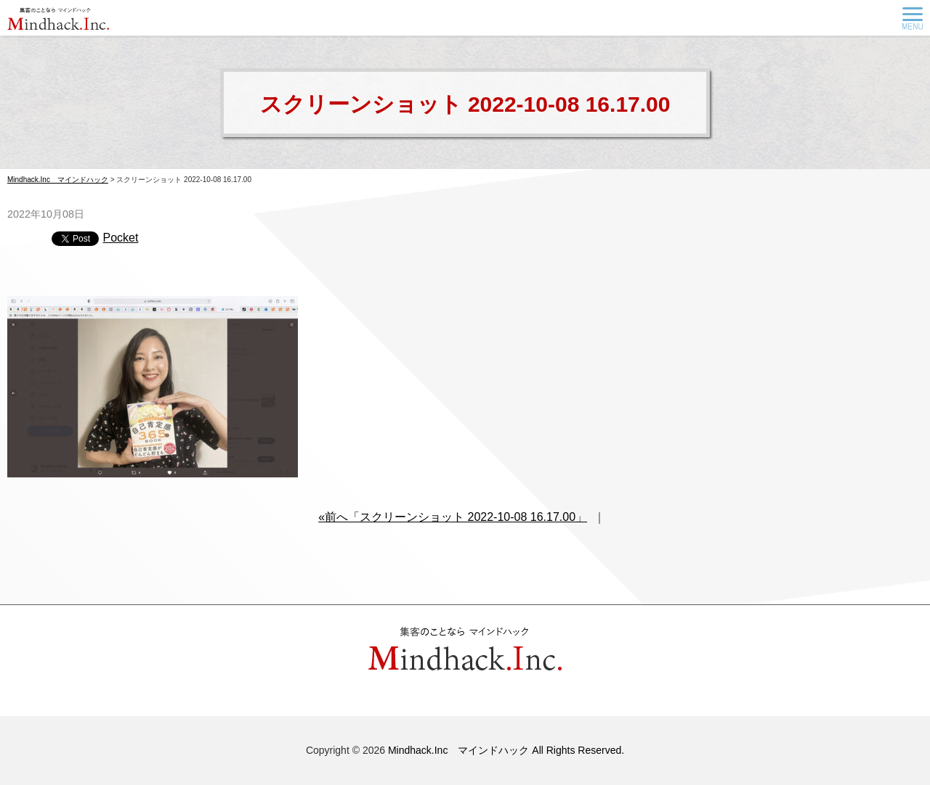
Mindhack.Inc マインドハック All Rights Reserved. (506, 750)
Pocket (120, 237)
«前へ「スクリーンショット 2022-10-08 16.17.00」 (452, 517)
